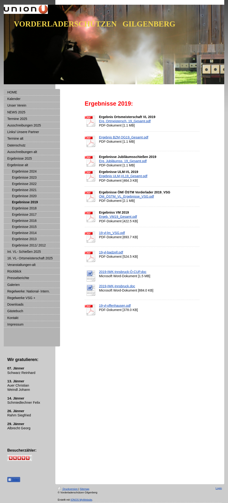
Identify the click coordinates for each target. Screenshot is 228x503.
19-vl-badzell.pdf (111, 252)
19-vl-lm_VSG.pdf (112, 233)
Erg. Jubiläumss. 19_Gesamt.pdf (123, 161)
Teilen (13, 479)
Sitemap (84, 489)
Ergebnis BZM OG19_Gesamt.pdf (123, 137)
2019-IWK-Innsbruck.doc (117, 286)
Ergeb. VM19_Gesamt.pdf (118, 217)
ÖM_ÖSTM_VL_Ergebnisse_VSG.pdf (126, 196)
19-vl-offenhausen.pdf (115, 305)
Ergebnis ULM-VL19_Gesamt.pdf (123, 176)
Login (219, 488)
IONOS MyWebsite (81, 499)
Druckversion (68, 489)
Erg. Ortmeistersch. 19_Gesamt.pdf (125, 121)
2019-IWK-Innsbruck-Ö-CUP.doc (122, 272)
